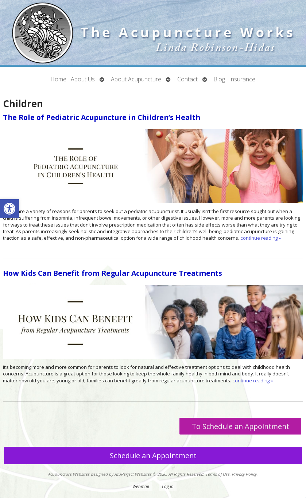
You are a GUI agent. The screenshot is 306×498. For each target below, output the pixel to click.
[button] (9, 208)
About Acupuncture (136, 79)
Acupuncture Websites (69, 474)
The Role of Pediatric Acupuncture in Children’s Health (101, 117)
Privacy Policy (244, 474)
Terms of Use (218, 474)
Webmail (140, 486)
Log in (168, 486)
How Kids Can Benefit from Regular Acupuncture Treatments (112, 273)
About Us (83, 79)
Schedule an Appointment (153, 455)
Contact (187, 79)
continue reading (260, 238)
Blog (219, 79)
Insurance (242, 79)
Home (58, 79)
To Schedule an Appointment (240, 426)
